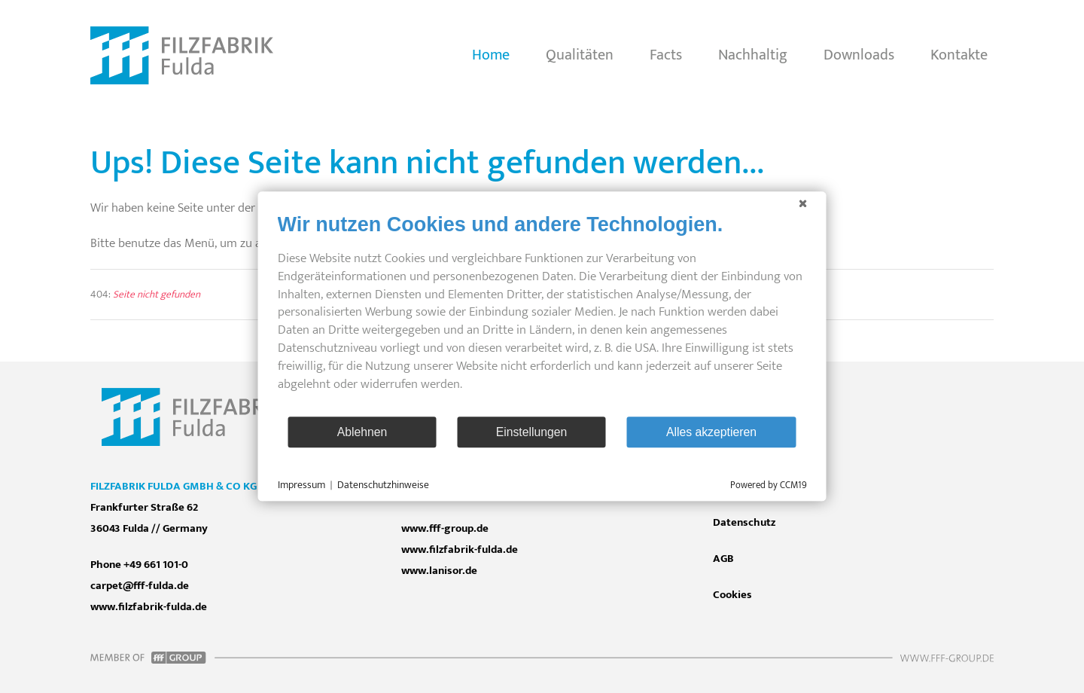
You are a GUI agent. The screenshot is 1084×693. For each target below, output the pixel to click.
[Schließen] (803, 203)
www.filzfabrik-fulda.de (459, 549)
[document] (542, 314)
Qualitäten (580, 55)
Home (491, 55)
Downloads (859, 55)
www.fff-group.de (445, 528)
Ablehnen (362, 432)
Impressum (301, 485)
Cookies (732, 594)
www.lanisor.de (439, 570)
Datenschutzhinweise (383, 485)
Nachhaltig (752, 55)
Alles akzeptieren (711, 432)
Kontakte (959, 55)
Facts (666, 55)
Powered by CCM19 (768, 486)
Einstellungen (532, 432)
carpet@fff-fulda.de (139, 585)
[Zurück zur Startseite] (181, 56)
